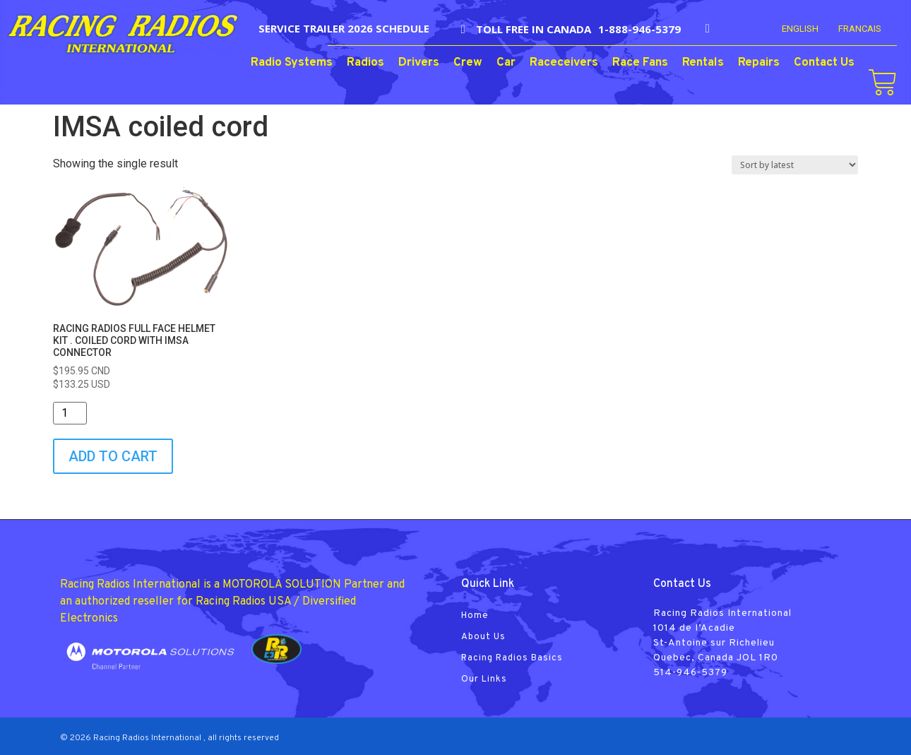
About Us (483, 637)
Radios (365, 63)
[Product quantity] (70, 413)
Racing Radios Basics (512, 658)
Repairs (759, 63)
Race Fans (640, 63)
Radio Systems (292, 63)
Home (475, 616)
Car (506, 63)
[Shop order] (795, 164)
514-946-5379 (690, 673)
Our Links (484, 679)
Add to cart (113, 456)
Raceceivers (564, 63)
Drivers (418, 63)
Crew (467, 63)
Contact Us (824, 63)
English (800, 28)
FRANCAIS (859, 28)
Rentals (703, 63)
